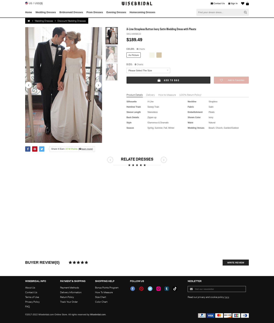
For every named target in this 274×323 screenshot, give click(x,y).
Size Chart (100, 296)
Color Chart (101, 301)
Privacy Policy (32, 301)
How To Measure (104, 292)
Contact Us (218, 3)
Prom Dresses (94, 12)
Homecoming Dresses (142, 12)
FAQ (27, 306)
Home (28, 12)
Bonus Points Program (106, 287)
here (227, 296)
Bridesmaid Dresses (71, 12)
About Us (30, 287)
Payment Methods (69, 287)
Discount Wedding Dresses (71, 20)
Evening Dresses (116, 12)
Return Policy (67, 296)
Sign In (233, 3)
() (85, 149)
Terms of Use (32, 296)
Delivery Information (70, 292)
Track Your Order (69, 301)
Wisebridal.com (98, 314)
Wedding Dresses (45, 12)
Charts (141, 49)
